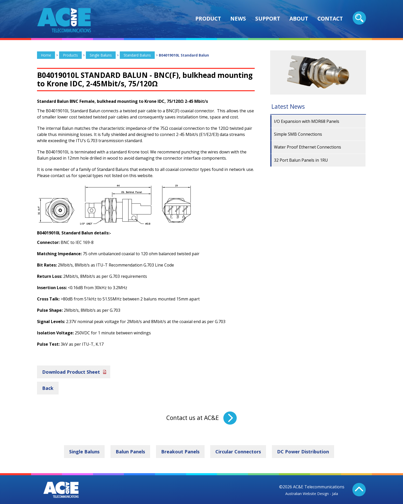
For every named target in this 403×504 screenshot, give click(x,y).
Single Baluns (101, 55)
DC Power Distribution (304, 451)
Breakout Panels (180, 451)
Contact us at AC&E (192, 418)
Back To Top (359, 489)
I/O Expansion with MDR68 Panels (306, 121)
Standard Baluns (137, 55)
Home (46, 55)
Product (208, 18)
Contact (330, 18)
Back (47, 388)
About (298, 18)
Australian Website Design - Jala (311, 493)
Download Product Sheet (71, 372)
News (238, 18)
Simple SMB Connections (298, 134)
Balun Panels (130, 451)
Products (70, 55)
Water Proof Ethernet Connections (307, 147)
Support (267, 18)
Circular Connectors (238, 451)
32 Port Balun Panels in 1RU (301, 160)
